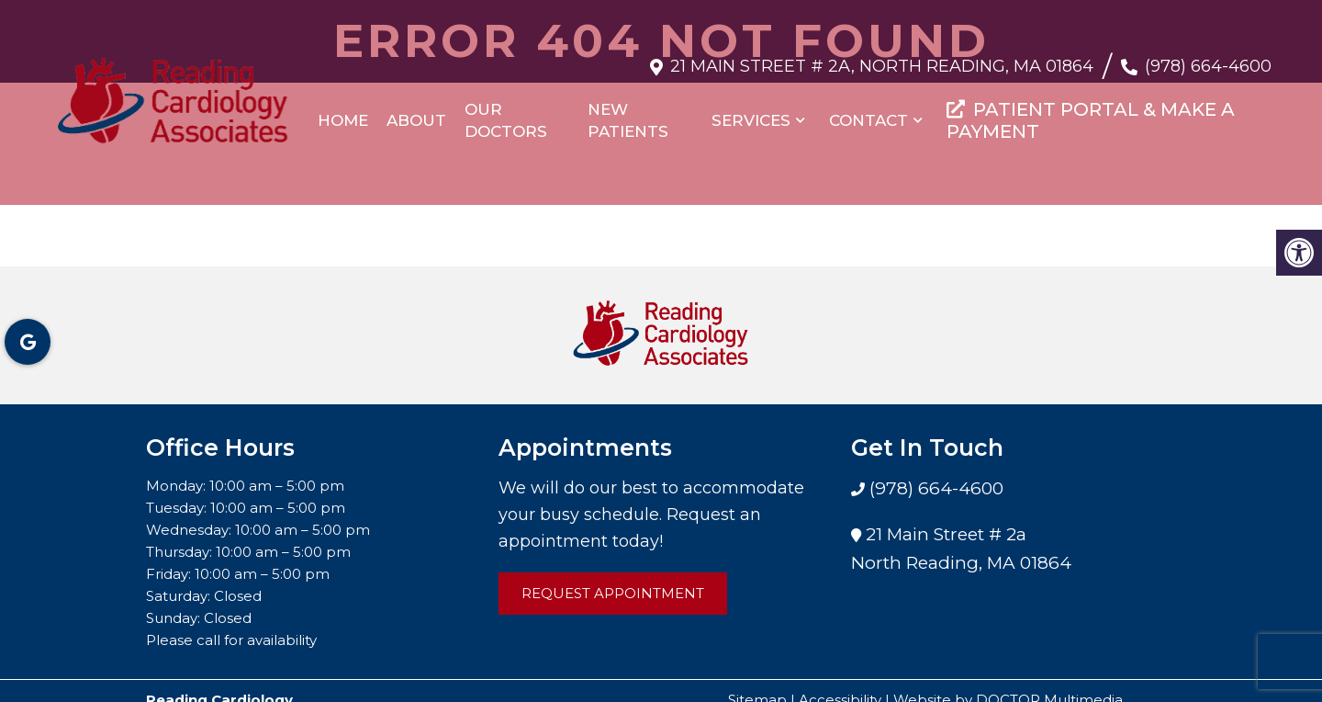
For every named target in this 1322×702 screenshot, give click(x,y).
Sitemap (757, 681)
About (416, 111)
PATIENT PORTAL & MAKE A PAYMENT (1091, 111)
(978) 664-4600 (1208, 57)
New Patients (628, 111)
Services (750, 111)
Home (343, 111)
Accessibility (840, 681)
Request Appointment (612, 574)
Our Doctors (506, 111)
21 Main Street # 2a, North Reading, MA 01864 (881, 57)
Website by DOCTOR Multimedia (1008, 681)
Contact (868, 111)
